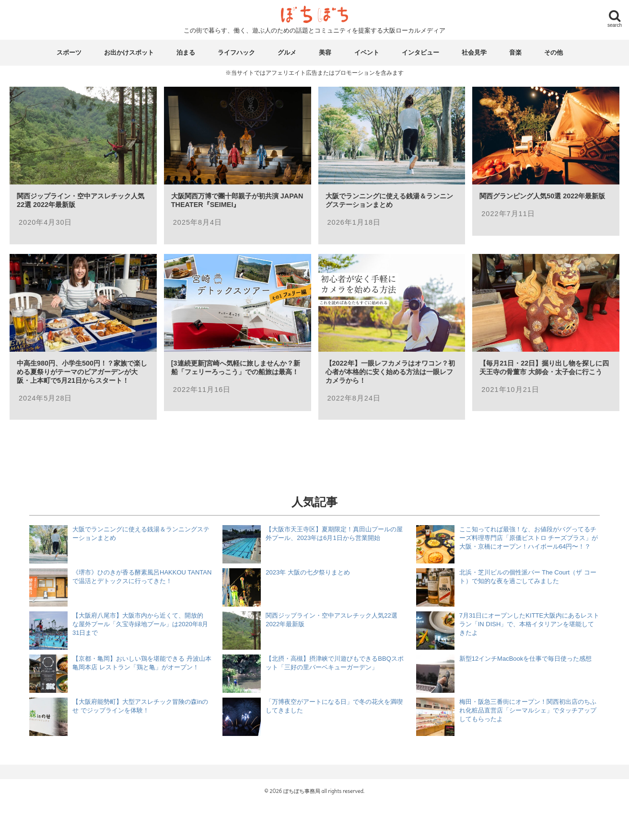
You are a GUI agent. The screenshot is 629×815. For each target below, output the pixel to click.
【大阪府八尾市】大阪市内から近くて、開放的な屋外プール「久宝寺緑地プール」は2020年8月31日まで (140, 624)
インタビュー (420, 52)
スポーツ (69, 52)
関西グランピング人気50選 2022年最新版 (542, 196)
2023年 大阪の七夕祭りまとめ (308, 572)
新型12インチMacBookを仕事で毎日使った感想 (525, 658)
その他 (553, 52)
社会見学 (474, 52)
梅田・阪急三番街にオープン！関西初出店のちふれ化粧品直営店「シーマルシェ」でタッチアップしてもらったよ (527, 710)
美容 (325, 52)
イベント (366, 52)
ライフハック (236, 52)
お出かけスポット (129, 52)
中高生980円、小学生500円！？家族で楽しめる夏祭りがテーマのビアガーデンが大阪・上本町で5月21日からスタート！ (82, 371)
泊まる (185, 52)
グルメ (287, 52)
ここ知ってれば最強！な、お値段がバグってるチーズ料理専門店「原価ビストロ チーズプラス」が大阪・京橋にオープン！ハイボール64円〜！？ (528, 538)
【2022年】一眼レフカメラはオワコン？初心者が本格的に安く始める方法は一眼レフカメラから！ (390, 371)
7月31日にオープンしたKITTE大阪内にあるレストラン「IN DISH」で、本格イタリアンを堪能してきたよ (529, 624)
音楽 (515, 52)
